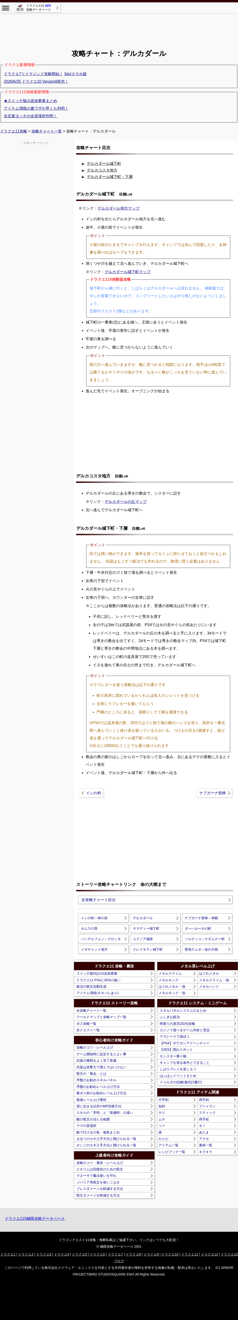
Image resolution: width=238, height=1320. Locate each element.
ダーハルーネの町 (198, 928)
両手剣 (204, 1100)
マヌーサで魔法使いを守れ (96, 1176)
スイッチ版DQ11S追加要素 (96, 973)
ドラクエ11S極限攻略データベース (35, 1219)
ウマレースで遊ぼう (175, 1036)
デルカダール (143, 918)
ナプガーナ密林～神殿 (201, 918)
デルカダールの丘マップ (126, 502)
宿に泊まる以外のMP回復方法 (98, 1106)
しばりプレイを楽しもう (178, 1069)
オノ (202, 1126)
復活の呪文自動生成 (91, 986)
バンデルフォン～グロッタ (101, 939)
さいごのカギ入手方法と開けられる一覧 (106, 1145)
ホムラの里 (89, 928)
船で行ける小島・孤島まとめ (98, 1132)
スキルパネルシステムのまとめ (183, 1010)
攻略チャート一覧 (46, 131)
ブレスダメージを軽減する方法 (99, 1189)
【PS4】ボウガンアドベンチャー (184, 1043)
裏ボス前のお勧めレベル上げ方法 (101, 1093)
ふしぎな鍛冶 (170, 1017)
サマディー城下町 (146, 928)
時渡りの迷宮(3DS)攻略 (177, 1024)
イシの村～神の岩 (94, 918)
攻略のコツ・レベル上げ (94, 1047)
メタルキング (168, 980)
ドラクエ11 (189, 1254)
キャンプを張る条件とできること (185, 1063)
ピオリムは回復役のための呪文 (99, 1169)
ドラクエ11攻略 (13, 131)
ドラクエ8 (133, 1254)
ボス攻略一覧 (86, 1024)
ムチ (162, 1119)
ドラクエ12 (209, 1254)
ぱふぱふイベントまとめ (178, 1076)
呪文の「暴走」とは (91, 1073)
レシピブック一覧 (172, 1152)
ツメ (162, 1126)
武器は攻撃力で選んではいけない (101, 1067)
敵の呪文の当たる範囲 (93, 1119)
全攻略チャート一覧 (91, 1010)
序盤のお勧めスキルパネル (96, 1080)
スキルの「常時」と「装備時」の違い (104, 1112)
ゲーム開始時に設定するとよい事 (101, 1054)
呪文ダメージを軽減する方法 (98, 1195)
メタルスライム (170, 973)
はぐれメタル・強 (172, 986)
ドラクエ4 (61, 1254)
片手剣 (164, 1100)
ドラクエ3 (43, 1254)
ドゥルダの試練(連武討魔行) (181, 1082)
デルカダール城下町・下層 (110, 177)
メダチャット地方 (94, 949)
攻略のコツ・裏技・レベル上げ (99, 1163)
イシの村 (93, 793)
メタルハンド (209, 986)
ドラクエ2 (25, 1254)
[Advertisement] (119, 31)
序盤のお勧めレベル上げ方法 (98, 1087)
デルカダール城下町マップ (127, 272)
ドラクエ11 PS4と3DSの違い (98, 980)
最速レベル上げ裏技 (91, 1100)
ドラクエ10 (169, 1254)
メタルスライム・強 (214, 980)
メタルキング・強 (172, 993)
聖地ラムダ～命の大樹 (201, 949)
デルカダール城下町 (104, 164)
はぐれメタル (209, 973)
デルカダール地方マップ (118, 208)
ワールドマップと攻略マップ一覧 (101, 1017)
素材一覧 (205, 1145)
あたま (204, 1132)
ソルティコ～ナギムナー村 (205, 939)
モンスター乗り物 (173, 1056)
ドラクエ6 (97, 1254)
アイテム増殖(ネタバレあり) (97, 993)
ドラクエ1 (7, 1254)
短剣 (162, 1106)
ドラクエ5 (79, 1254)
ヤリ (162, 1112)
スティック (207, 1112)
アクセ (204, 1139)
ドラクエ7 (115, 1254)
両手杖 (204, 1119)
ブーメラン (207, 1106)
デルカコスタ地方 (102, 170)
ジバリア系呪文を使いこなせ (98, 1182)
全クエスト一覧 (88, 1030)
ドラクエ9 (151, 1254)
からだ (164, 1139)
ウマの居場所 (86, 1126)
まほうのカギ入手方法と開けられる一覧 (106, 1139)
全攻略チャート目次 (98, 900)
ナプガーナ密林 (212, 793)
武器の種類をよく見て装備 (96, 1060)
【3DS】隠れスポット (176, 1049)
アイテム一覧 (168, 1145)
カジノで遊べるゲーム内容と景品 (185, 1030)
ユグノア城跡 (143, 939)
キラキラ (205, 1152)
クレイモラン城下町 (148, 949)
